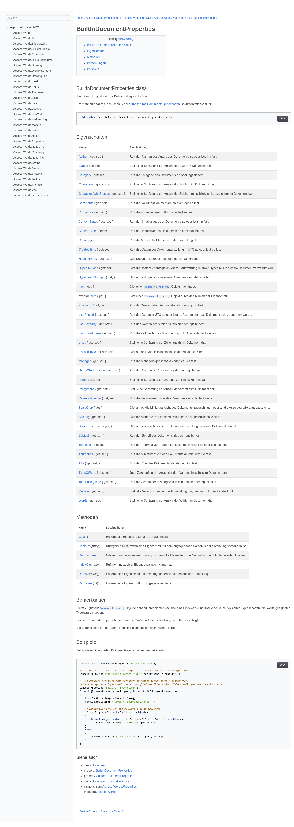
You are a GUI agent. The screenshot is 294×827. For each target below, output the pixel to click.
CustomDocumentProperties (115, 780)
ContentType (87, 230)
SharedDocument (90, 430)
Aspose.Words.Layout (26, 97)
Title (81, 468)
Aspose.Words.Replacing (28, 152)
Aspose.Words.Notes (26, 135)
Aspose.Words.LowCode (28, 114)
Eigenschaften (96, 51)
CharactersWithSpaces (94, 193)
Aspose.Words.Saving (26, 162)
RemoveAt (86, 587)
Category (85, 175)
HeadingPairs (88, 258)
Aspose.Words (22, 32)
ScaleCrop (86, 412)
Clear (82, 541)
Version (84, 495)
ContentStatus (88, 221)
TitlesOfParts (87, 477)
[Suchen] (38, 18)
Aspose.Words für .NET (24, 27)
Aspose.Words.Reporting (28, 157)
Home (79, 17)
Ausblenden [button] (122, 39)
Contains (85, 550)
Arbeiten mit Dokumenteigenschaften (155, 104)
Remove (84, 578)
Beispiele (93, 69)
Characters (86, 184)
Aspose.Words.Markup (27, 124)
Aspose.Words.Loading (27, 108)
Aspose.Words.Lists (25, 103)
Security (84, 421)
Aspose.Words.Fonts (26, 87)
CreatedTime (87, 249)
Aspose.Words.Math (25, 130)
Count (83, 240)
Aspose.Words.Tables (26, 179)
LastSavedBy (87, 328)
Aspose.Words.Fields (26, 81)
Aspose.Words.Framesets (29, 92)
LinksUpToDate (89, 356)
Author (83, 156)
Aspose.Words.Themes (27, 184)
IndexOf (84, 569)
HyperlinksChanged (92, 282)
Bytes (82, 165)
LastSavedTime (89, 337)
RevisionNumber (90, 402)
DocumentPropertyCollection (111, 785)
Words (83, 505)
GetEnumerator (89, 560)
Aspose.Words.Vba (25, 190)
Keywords (85, 310)
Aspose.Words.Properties (28, 141)
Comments (86, 203)
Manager (85, 365)
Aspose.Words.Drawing (27, 65)
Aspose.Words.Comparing (29, 54)
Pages (83, 384)
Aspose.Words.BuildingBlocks (31, 48)
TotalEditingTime (90, 486)
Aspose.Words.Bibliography (30, 43)
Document (99, 769)
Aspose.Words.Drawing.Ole (30, 76)
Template (85, 449)
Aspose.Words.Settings (27, 168)
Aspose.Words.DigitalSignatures (33, 59)
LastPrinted (86, 319)
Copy (268, 118)
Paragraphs (86, 393)
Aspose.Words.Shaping (27, 173)
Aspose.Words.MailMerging (30, 119)
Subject (84, 440)
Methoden (93, 57)
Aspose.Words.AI (24, 38)
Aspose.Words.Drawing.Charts (32, 70)
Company (85, 212)
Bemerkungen (96, 63)
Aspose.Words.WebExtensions (32, 195)
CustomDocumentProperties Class (101, 815)
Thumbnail (86, 458)
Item (82, 291)
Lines (82, 347)
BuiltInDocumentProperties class (109, 44)
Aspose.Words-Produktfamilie (103, 17)
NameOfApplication (92, 375)
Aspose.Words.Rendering (29, 146)
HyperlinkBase (88, 268)
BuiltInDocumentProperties (202, 17)
